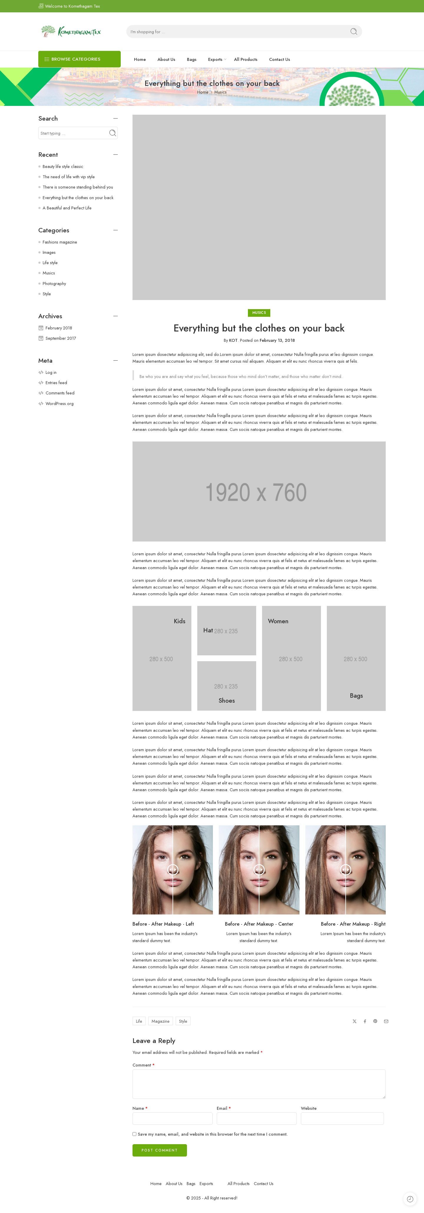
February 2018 (59, 328)
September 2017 (61, 338)
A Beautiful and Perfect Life (67, 208)
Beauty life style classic (63, 166)
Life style (50, 262)
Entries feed (56, 382)
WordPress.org (60, 403)
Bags (191, 59)
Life (139, 1021)
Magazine (161, 1021)
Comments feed (60, 393)
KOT (233, 340)
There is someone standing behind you (78, 187)
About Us (166, 59)
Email (224, 1108)
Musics (220, 92)
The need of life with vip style (69, 177)
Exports (215, 59)
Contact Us (279, 59)
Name (140, 1108)
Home (140, 59)
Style (183, 1021)
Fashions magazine (60, 242)
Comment (143, 1065)
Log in (51, 372)
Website (309, 1108)
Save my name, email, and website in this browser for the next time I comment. (213, 1134)
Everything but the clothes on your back (78, 197)
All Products (245, 59)
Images (49, 252)
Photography (54, 283)
